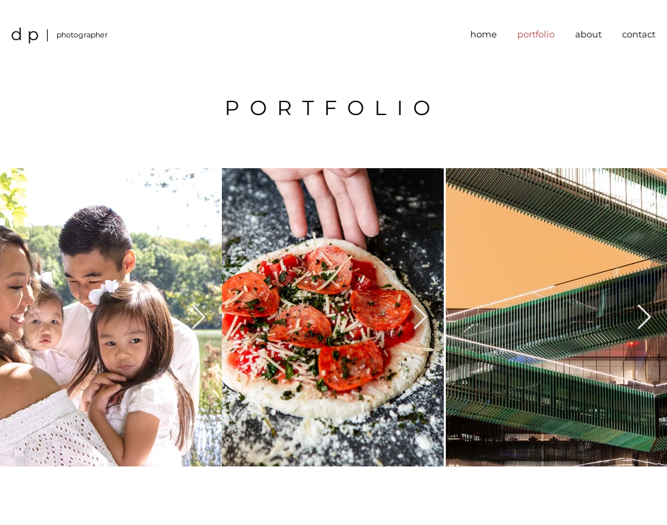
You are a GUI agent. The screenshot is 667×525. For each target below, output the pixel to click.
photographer (82, 34)
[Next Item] (198, 317)
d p (25, 34)
